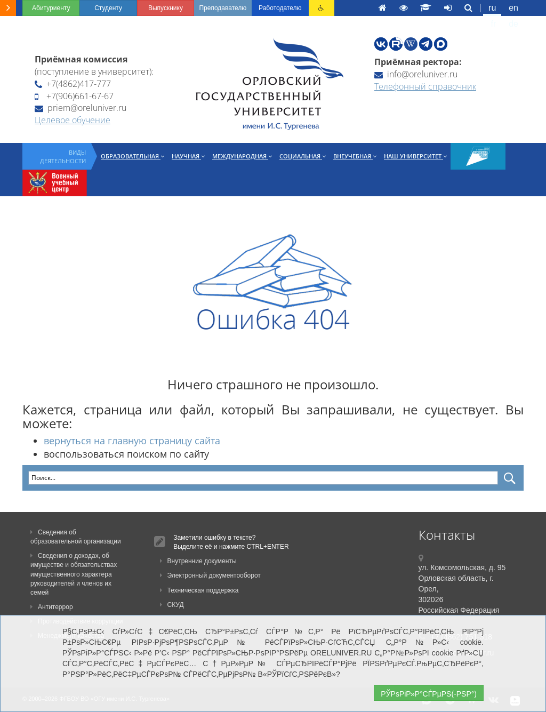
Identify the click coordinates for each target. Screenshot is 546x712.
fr (493, 23)
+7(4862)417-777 (73, 84)
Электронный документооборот (210, 575)
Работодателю (280, 8)
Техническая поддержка (199, 590)
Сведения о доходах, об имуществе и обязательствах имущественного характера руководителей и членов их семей (73, 574)
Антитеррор (51, 607)
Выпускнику (165, 8)
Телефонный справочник (425, 86)
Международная (242, 156)
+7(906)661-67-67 (74, 96)
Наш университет (415, 156)
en (513, 7)
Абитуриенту (51, 8)
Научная (188, 156)
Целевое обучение (72, 120)
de (513, 23)
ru (492, 7)
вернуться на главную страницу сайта (132, 440)
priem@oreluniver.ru (80, 108)
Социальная (302, 156)
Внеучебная (354, 156)
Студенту (108, 8)
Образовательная (132, 156)
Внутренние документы (198, 561)
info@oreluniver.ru (415, 74)
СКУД (172, 605)
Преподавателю (222, 8)
